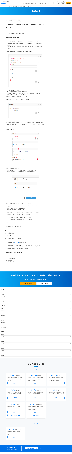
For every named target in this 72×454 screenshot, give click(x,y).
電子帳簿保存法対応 (49, 397)
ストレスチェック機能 (31, 399)
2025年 (50, 69)
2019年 (50, 83)
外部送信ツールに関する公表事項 (59, 436)
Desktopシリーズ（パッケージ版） (38, 404)
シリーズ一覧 (30, 404)
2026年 (50, 67)
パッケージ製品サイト (15, 344)
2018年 (50, 85)
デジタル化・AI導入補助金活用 (32, 397)
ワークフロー (51, 46)
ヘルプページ (16, 242)
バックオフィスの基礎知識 (32, 431)
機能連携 (29, 3)
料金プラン (29, 427)
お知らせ (10, 6)
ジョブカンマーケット (40, 431)
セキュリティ (37, 3)
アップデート (13, 20)
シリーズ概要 (25, 3)
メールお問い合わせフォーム (31, 377)
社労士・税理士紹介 (37, 408)
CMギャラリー (46, 431)
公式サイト (15, 312)
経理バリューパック (39, 395)
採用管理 (50, 50)
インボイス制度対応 (56, 397)
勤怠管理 (50, 43)
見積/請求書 (51, 60)
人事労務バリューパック (31, 395)
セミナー (50, 32)
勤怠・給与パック (46, 395)
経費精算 (50, 48)
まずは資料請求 (44, 283)
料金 (40, 3)
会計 (50, 57)
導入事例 (32, 3)
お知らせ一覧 (44, 3)
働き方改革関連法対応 (41, 397)
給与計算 (50, 55)
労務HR (19, 20)
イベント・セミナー (50, 3)
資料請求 (63, 3)
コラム (50, 34)
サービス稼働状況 (46, 391)
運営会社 (29, 436)
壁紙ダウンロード (52, 431)
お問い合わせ (56, 1)
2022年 (50, 76)
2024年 (50, 71)
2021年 (50, 78)
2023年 (50, 74)
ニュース (50, 27)
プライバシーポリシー (39, 436)
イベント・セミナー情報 (31, 418)
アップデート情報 (39, 391)
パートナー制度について (63, 1)
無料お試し (68, 3)
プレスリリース (52, 25)
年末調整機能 (59, 395)
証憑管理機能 (62, 397)
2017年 (50, 88)
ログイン (69, 1)
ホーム (7, 6)
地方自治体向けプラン (53, 395)
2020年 (50, 81)
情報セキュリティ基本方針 (48, 436)
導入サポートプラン (38, 399)
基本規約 (33, 436)
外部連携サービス (30, 408)
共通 (50, 41)
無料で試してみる (27, 283)
